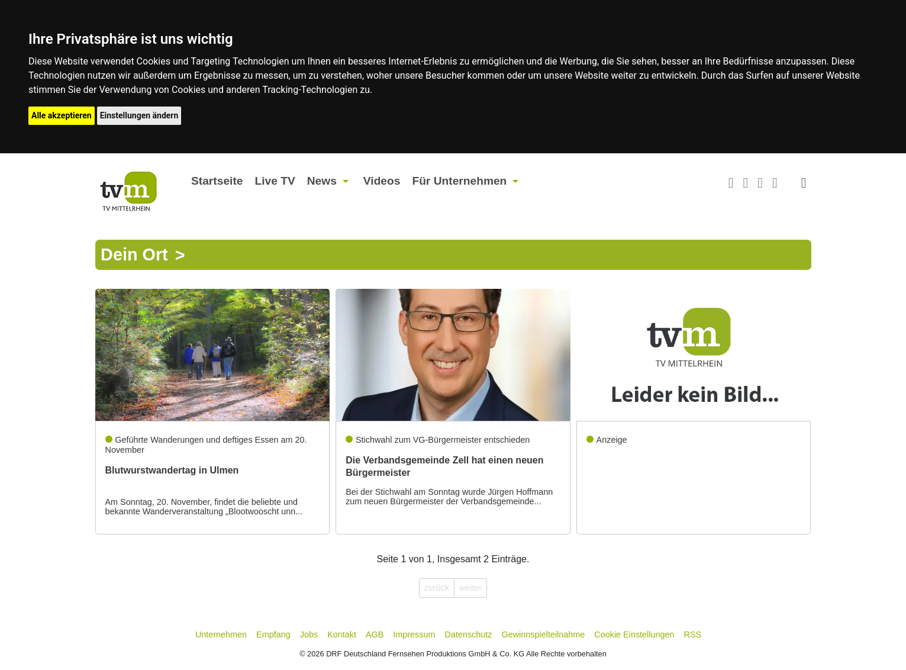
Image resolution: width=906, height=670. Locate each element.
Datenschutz (468, 634)
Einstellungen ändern (139, 115)
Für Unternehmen (459, 181)
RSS (693, 634)
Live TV (274, 181)
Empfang (273, 634)
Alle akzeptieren (61, 115)
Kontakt (341, 634)
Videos (382, 181)
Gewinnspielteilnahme (543, 634)
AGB (374, 634)
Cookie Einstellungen (634, 634)
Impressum (414, 634)
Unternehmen (221, 634)
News (322, 181)
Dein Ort (134, 254)
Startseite (217, 181)
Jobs (309, 634)
